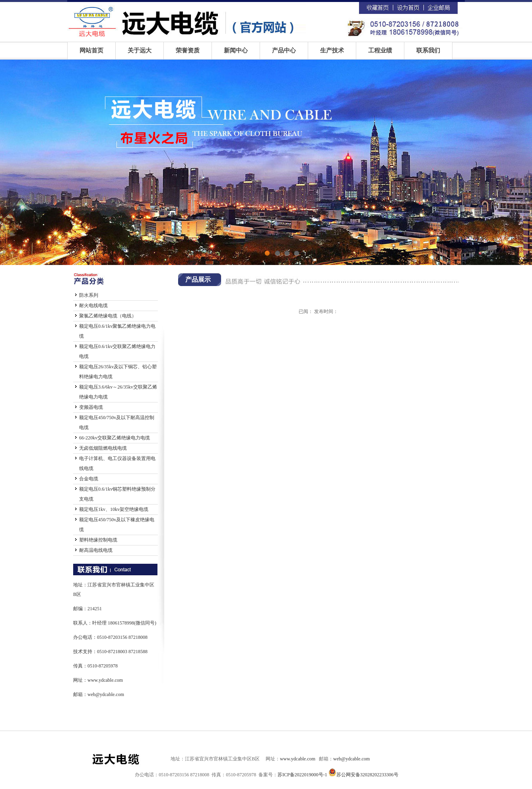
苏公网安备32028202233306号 (367, 774)
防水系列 (88, 295)
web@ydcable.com (105, 694)
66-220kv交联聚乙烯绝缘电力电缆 (114, 438)
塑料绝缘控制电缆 (98, 540)
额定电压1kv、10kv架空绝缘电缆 (113, 509)
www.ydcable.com (105, 680)
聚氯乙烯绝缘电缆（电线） (107, 316)
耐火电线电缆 (93, 305)
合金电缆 (88, 479)
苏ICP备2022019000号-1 (302, 774)
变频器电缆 (91, 407)
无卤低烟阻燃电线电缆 (103, 448)
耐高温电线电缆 (96, 550)
